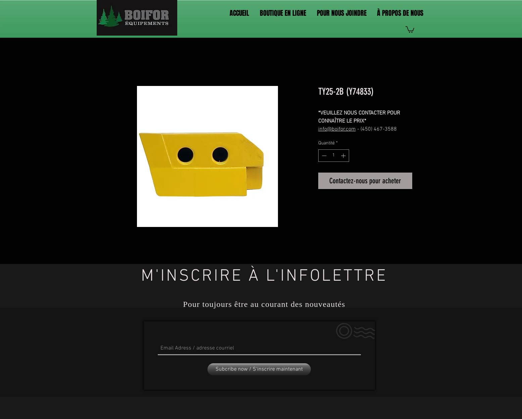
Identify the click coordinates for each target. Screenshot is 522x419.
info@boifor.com (337, 129)
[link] (410, 29)
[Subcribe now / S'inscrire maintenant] (259, 369)
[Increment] (344, 155)
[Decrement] (323, 155)
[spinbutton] (334, 155)
